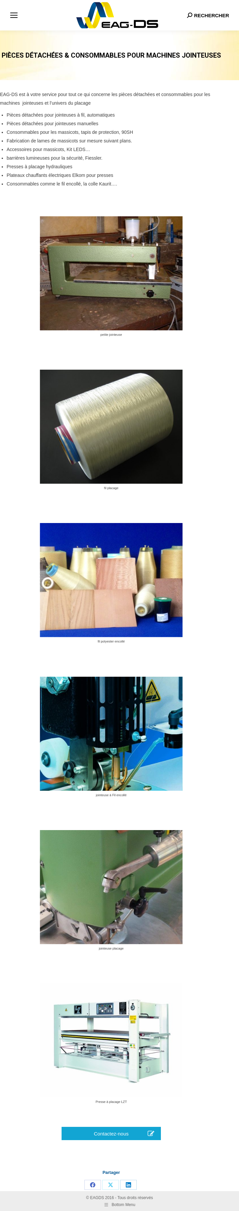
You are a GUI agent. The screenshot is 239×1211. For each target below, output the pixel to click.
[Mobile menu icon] (14, 15)
